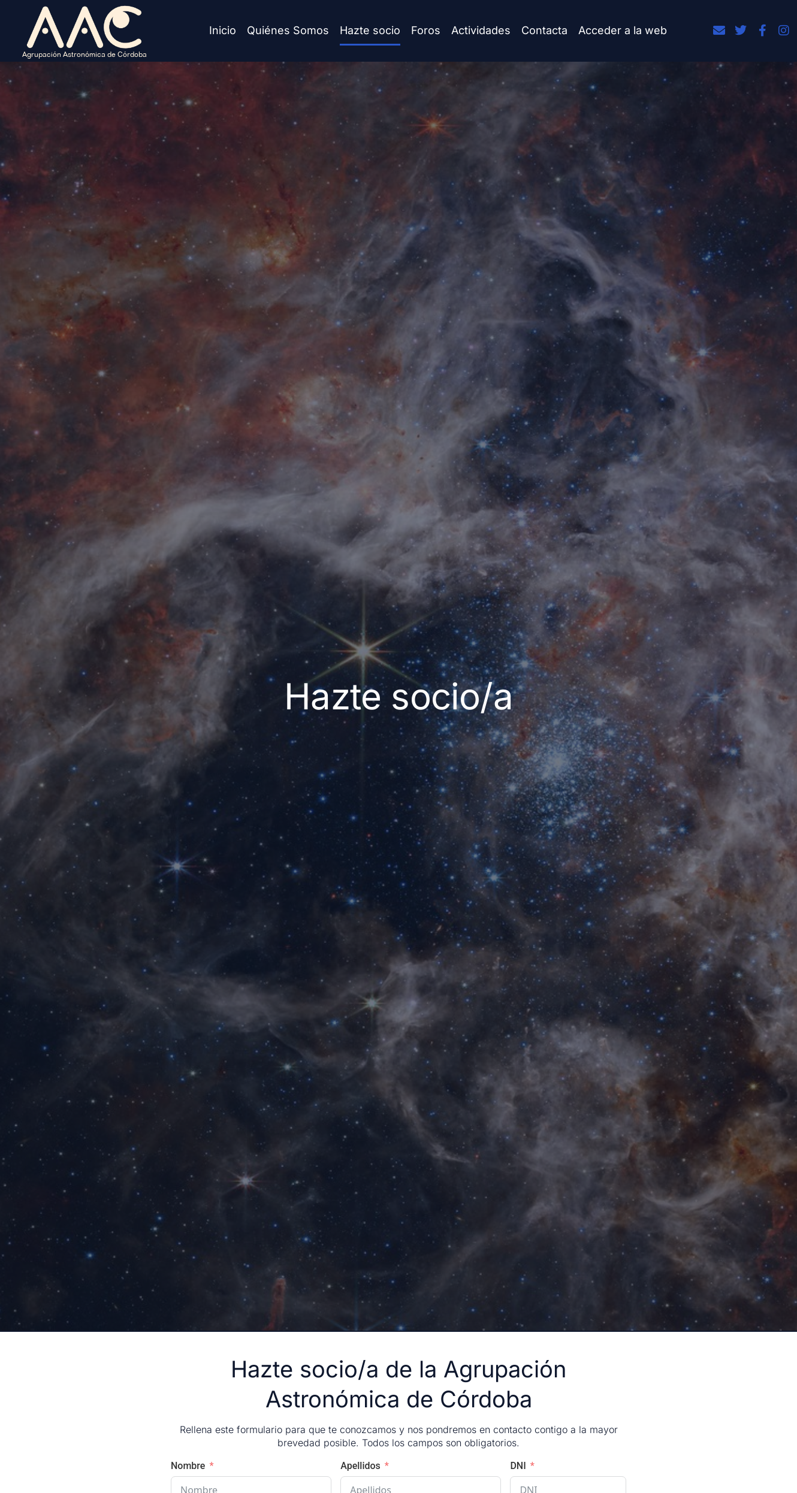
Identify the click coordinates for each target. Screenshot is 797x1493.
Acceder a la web (622, 30)
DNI (518, 1465)
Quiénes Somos (288, 30)
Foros (425, 30)
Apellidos (360, 1465)
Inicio (222, 30)
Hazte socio (370, 30)
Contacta (544, 30)
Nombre (188, 1465)
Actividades (481, 30)
